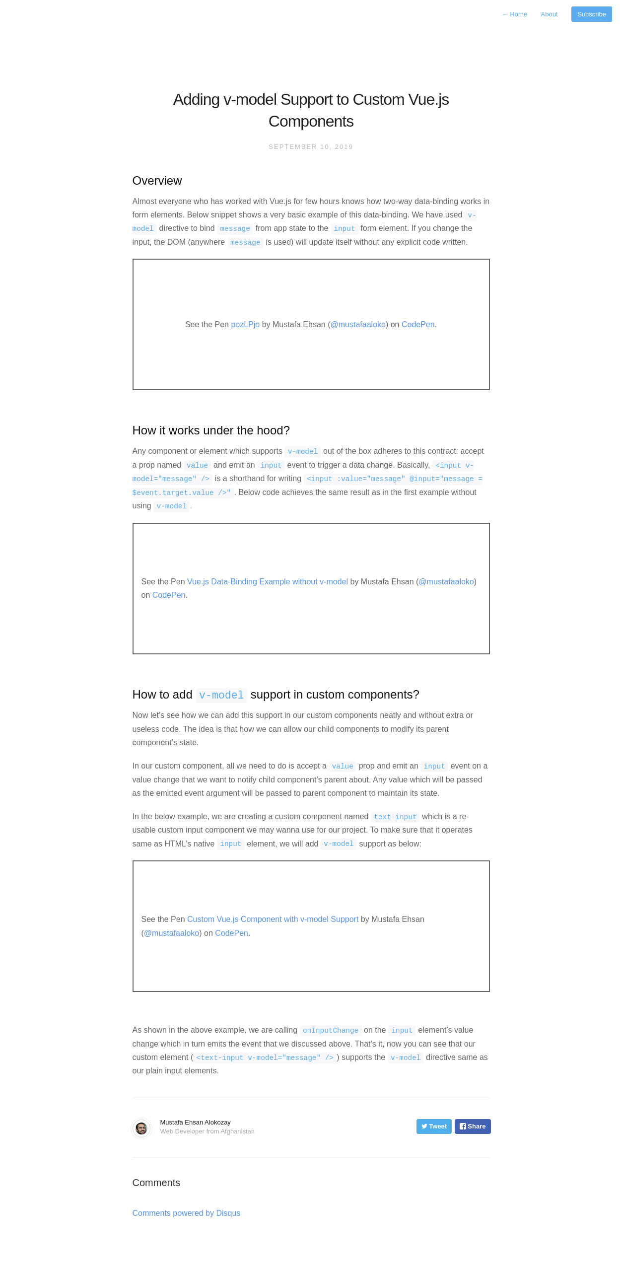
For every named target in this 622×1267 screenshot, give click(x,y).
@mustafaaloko (358, 324)
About (550, 14)
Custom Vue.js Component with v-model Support (272, 919)
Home (515, 14)
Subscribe (591, 14)
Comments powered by (187, 1213)
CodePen (418, 324)
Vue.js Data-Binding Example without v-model (267, 581)
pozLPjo (245, 324)
